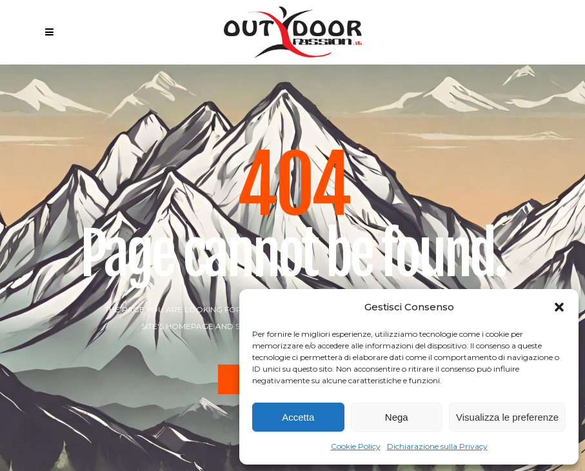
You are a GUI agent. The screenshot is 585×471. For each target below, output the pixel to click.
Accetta (298, 417)
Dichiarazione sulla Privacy (437, 446)
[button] (559, 307)
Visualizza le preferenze (507, 417)
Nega (396, 417)
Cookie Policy (356, 446)
